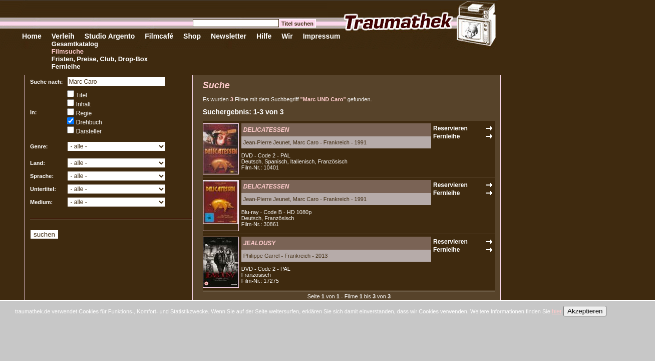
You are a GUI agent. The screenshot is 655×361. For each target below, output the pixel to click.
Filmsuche (68, 51)
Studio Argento (110, 36)
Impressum (322, 36)
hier (557, 311)
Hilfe (263, 36)
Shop (192, 36)
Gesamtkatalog (75, 44)
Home (32, 36)
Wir (286, 36)
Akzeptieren (584, 311)
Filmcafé (159, 36)
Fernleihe (66, 66)
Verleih (63, 36)
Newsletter (228, 36)
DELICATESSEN (266, 129)
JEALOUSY (259, 243)
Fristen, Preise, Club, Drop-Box (100, 59)
